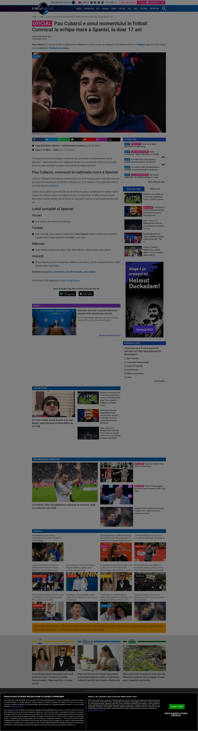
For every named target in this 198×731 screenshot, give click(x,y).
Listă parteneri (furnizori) (96, 710)
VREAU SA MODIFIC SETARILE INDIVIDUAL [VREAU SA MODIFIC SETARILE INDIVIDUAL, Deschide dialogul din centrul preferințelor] (176, 714)
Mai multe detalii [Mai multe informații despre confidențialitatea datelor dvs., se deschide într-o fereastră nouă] (17, 706)
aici (61, 718)
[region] (99, 712)
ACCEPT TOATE (177, 707)
